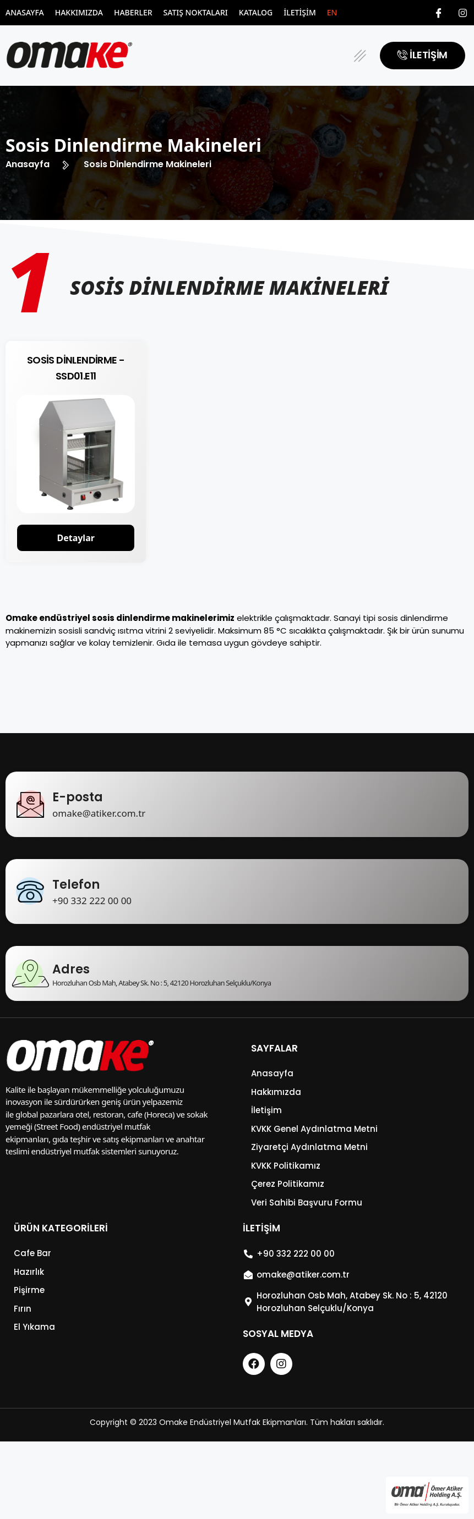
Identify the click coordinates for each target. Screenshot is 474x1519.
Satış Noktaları (196, 12)
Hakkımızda (79, 12)
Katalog (256, 12)
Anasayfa (25, 12)
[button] (360, 56)
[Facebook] (439, 12)
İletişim (300, 12)
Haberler (133, 12)
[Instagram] (463, 12)
